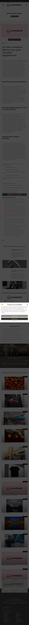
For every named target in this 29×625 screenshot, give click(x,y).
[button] (27, 304)
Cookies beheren (14, 318)
